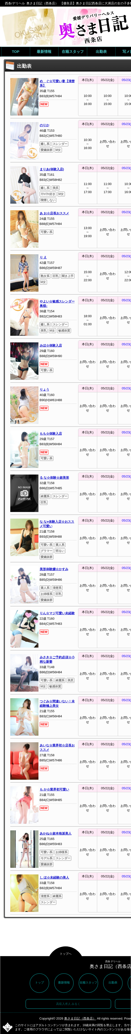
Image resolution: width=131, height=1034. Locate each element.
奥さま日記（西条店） (80, 1018)
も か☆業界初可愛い (54, 789)
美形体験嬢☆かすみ (54, 569)
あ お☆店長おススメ (54, 213)
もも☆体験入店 (51, 433)
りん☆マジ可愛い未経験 (57, 613)
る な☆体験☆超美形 (54, 477)
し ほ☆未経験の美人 (54, 877)
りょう (44, 389)
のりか (44, 125)
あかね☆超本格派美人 (55, 833)
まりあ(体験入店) (52, 169)
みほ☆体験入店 (51, 345)
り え (43, 257)
